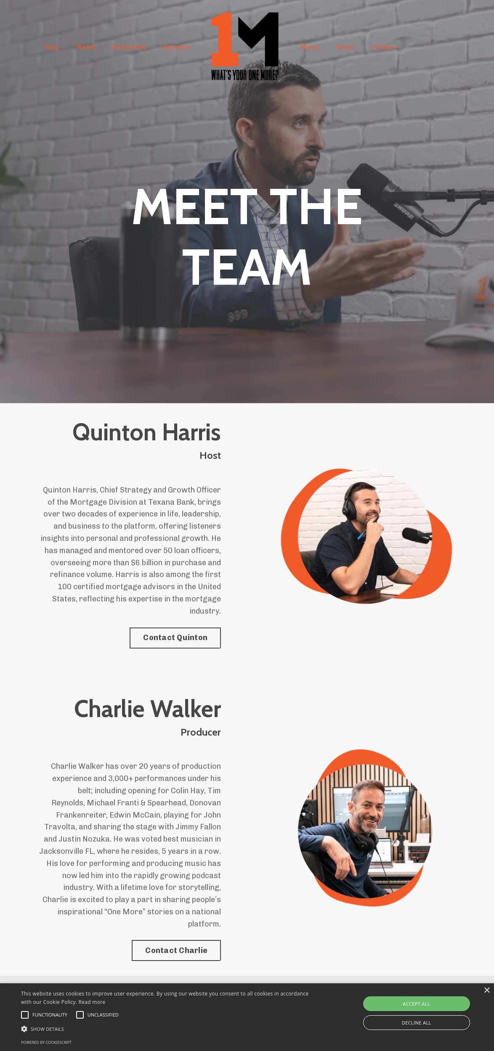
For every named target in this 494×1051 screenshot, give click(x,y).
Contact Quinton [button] (175, 637)
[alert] (247, 1017)
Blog (52, 47)
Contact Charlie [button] (176, 950)
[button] (168, 1029)
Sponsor (176, 47)
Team (345, 47)
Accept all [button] (416, 1004)
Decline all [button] (416, 1022)
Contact (383, 47)
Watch (86, 47)
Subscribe (129, 47)
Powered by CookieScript (46, 1042)
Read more (92, 1002)
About (309, 47)
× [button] (486, 990)
